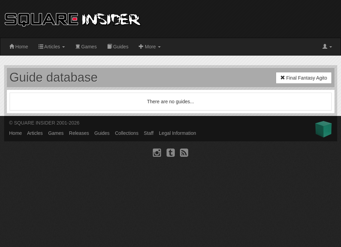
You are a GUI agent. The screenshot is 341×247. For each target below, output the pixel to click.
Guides (117, 46)
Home (18, 46)
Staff (149, 133)
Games (86, 46)
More (150, 46)
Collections (126, 133)
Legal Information (177, 133)
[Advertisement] (282, 18)
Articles (51, 46)
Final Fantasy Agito (303, 78)
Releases (79, 133)
